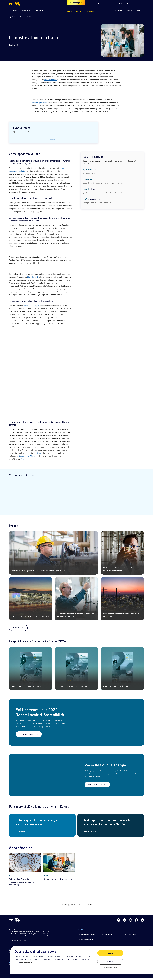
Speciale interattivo (97, 784)
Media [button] (130, 11)
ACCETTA (110, 953)
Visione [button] (69, 11)
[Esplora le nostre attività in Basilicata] (122, 668)
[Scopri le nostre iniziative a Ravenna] (76, 668)
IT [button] (128, 4)
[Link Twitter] (142, 920)
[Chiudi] (149, 949)
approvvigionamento (40, 102)
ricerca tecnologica (31, 305)
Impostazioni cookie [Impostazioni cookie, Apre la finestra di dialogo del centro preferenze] (110, 968)
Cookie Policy (131, 934)
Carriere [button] (138, 11)
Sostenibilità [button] (39, 11)
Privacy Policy (108, 934)
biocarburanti (32, 277)
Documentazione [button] (104, 4)
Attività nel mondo (32, 17)
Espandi (51, 139)
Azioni (22, 17)
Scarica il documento (28, 734)
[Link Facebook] (136, 920)
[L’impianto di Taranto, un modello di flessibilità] (30, 598)
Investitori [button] (119, 11)
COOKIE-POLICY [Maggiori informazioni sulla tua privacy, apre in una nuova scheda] (26, 962)
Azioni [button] (79, 11)
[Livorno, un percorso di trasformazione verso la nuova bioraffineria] (76, 598)
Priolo (23, 459)
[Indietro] (10, 17)
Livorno (39, 453)
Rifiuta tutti (110, 962)
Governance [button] (25, 11)
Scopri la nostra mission (20, 940)
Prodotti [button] (89, 11)
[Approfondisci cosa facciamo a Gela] (30, 668)
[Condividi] (13, 45)
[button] (15, 4)
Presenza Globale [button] (118, 4)
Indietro (14, 17)
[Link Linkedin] (118, 920)
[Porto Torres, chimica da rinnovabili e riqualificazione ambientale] (122, 553)
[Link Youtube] (130, 920)
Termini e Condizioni (88, 934)
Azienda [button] (14, 11)
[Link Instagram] (124, 920)
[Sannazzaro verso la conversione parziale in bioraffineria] (122, 598)
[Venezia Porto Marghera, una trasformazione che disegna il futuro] (53, 553)
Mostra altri (18, 628)
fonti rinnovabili (50, 80)
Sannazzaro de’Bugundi (28, 456)
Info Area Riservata (87, 939)
